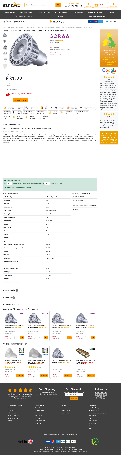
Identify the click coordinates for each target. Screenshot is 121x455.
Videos (90, 428)
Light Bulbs (9, 12)
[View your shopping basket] (100, 5)
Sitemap (10, 420)
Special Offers (92, 423)
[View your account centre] (113, 5)
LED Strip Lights (61, 12)
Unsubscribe (38, 423)
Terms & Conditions (13, 415)
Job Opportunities (13, 418)
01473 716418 (73, 5)
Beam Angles (92, 415)
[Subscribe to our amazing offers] (74, 394)
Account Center (40, 405)
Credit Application (40, 420)
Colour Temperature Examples (97, 413)
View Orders (38, 413)
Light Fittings (44, 12)
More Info (20, 375)
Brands (60, 16)
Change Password (40, 410)
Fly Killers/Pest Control (23, 16)
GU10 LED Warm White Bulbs (46, 27)
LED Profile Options (94, 410)
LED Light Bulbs (26, 12)
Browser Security (66, 410)
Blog (9, 408)
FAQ (90, 418)
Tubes (112, 12)
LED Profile (78, 12)
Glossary (91, 426)
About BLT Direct (12, 410)
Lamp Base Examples (95, 408)
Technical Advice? (11, 304)
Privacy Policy (65, 413)
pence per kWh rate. (56, 183)
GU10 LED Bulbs (31, 27)
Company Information (15, 405)
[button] (95, 326)
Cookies (64, 408)
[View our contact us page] (88, 5)
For (5, 183)
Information (92, 405)
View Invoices (38, 415)
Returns (37, 426)
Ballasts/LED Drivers (96, 12)
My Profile (37, 408)
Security (64, 405)
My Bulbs (37, 418)
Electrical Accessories (97, 16)
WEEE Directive (93, 420)
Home (4, 27)
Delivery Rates (12, 413)
